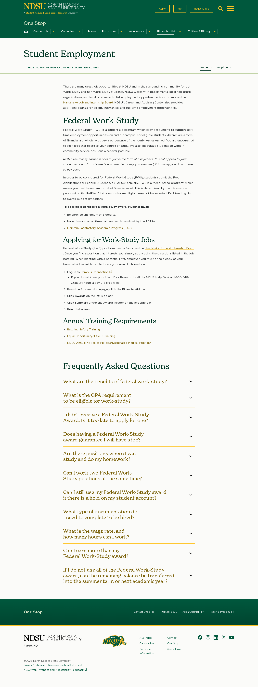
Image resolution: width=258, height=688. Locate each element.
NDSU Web (31, 670)
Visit (178, 9)
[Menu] (53, 32)
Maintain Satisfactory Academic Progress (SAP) (100, 229)
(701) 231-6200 (168, 613)
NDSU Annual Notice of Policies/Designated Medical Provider (110, 344)
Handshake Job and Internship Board (88, 103)
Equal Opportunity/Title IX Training (91, 337)
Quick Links (174, 650)
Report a (221, 613)
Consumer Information (147, 652)
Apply (160, 9)
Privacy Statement (35, 666)
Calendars (68, 32)
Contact (172, 639)
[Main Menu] (230, 9)
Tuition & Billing (199, 32)
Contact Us (40, 32)
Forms (92, 32)
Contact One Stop (144, 613)
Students (206, 68)
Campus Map (147, 644)
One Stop (33, 613)
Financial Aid (166, 32)
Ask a (193, 613)
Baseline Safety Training (83, 330)
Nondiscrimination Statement (67, 666)
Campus (96, 273)
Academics (136, 32)
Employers (224, 68)
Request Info (201, 9)
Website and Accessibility (64, 670)
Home (26, 32)
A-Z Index (146, 639)
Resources (109, 32)
